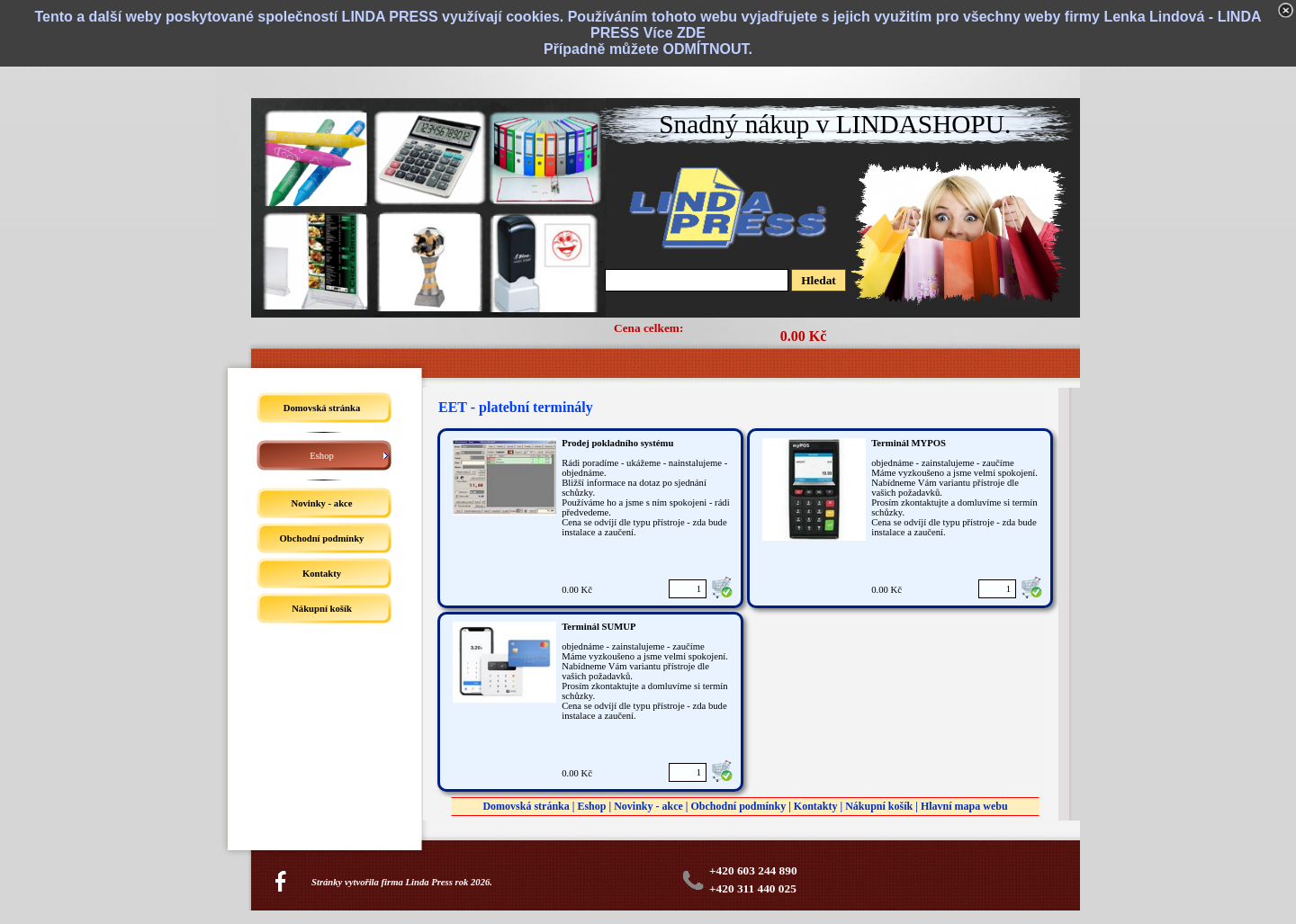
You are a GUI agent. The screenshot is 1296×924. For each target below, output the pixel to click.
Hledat (818, 280)
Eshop (591, 806)
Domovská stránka (525, 806)
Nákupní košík (879, 806)
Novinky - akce (648, 806)
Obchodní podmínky (738, 806)
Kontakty (816, 806)
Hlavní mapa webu (964, 806)
